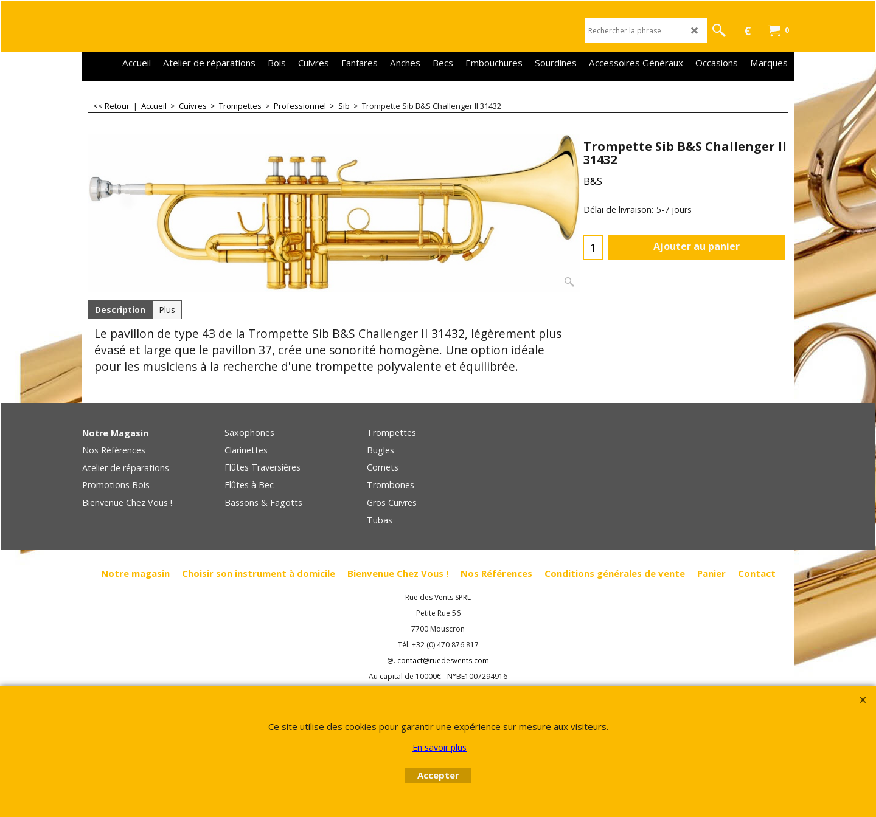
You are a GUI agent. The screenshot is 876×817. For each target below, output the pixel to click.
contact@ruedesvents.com (443, 660)
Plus (167, 309)
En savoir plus (439, 747)
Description (120, 309)
